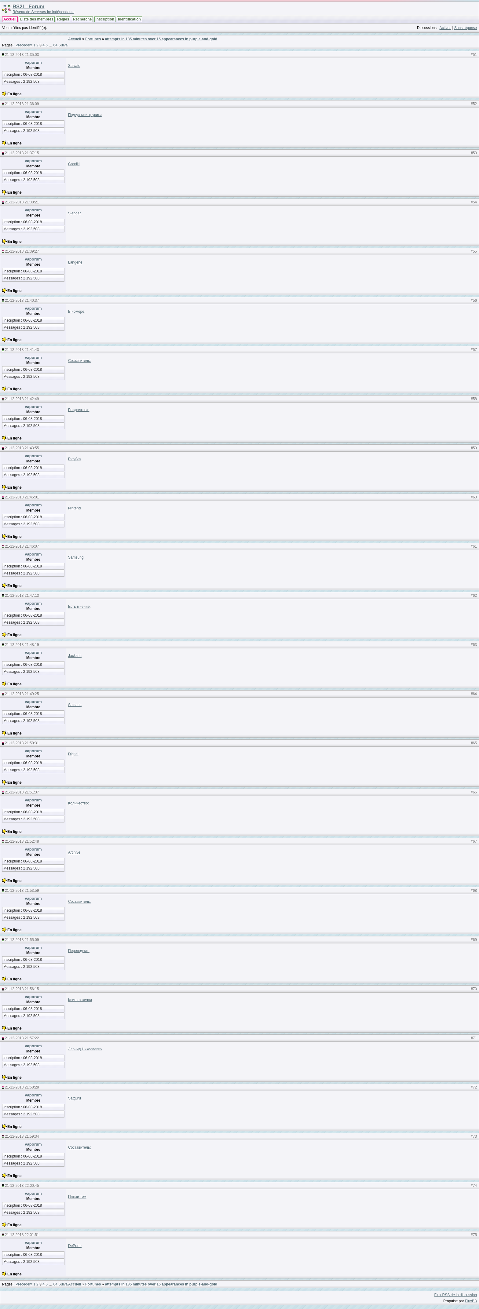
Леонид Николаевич (85, 1049)
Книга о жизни (80, 1000)
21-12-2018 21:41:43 (22, 350)
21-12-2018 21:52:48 (22, 841)
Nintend (74, 508)
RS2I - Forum (28, 6)
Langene (75, 262)
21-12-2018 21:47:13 (22, 595)
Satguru (74, 1098)
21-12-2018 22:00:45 (22, 1185)
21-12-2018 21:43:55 (22, 448)
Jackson (75, 656)
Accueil (9, 19)
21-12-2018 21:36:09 (22, 104)
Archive (74, 852)
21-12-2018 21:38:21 (22, 202)
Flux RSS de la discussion (455, 1295)
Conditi (73, 164)
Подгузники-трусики (85, 115)
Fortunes (93, 39)
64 (55, 45)
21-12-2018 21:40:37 (22, 300)
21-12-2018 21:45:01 (22, 497)
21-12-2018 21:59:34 (22, 1136)
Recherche (82, 19)
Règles (63, 19)
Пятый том (77, 1196)
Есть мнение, (79, 606)
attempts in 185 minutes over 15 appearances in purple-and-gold (161, 39)
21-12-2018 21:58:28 (22, 1087)
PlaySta (74, 459)
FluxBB (471, 1301)
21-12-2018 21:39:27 (22, 251)
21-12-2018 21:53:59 (22, 890)
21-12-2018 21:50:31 (22, 743)
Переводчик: (79, 951)
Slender (74, 213)
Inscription (105, 19)
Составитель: (79, 361)
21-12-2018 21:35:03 (22, 55)
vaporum (33, 62)
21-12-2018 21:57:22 (22, 1038)
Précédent (24, 45)
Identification (129, 19)
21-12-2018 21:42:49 (22, 399)
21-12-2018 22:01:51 (22, 1235)
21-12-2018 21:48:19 (22, 645)
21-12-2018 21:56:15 (22, 989)
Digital (73, 754)
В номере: (76, 311)
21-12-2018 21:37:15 (22, 153)
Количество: (78, 803)
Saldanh (75, 705)
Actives (445, 28)
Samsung (76, 557)
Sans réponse (465, 28)
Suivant (64, 45)
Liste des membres (36, 19)
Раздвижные (78, 410)
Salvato (74, 66)
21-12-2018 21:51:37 (22, 792)
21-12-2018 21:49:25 (22, 694)
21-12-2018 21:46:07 (22, 546)
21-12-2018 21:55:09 (22, 940)
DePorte (75, 1246)
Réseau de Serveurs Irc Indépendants (43, 12)
